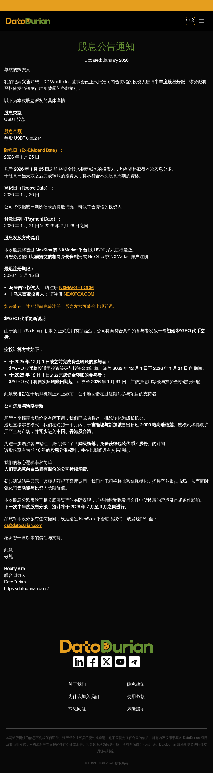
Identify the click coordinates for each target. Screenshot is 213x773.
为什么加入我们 (83, 696)
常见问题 (77, 708)
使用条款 (136, 696)
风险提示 (136, 708)
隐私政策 (136, 684)
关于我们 (77, 684)
